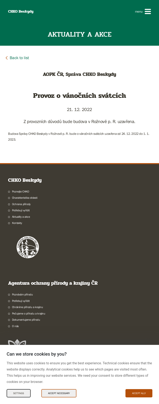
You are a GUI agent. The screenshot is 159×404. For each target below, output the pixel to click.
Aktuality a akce (21, 216)
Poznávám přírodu (22, 294)
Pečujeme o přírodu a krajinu (28, 313)
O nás (15, 326)
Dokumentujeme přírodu (26, 319)
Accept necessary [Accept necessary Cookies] (59, 393)
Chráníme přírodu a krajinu (27, 307)
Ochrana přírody (21, 204)
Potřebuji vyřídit (21, 210)
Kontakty (17, 223)
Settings (18, 393)
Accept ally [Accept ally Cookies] (139, 393)
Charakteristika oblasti (24, 197)
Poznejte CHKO (20, 191)
